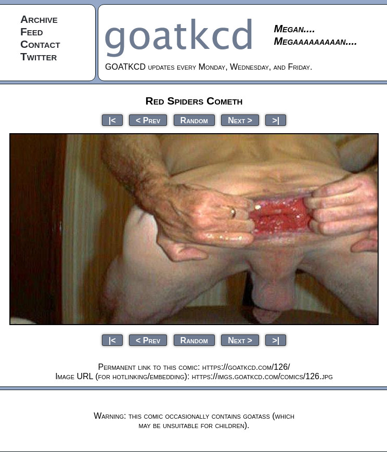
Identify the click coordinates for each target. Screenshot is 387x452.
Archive (39, 19)
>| (275, 119)
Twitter (38, 56)
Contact (40, 44)
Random (194, 119)
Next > (240, 119)
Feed (31, 31)
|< (112, 119)
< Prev (148, 119)
